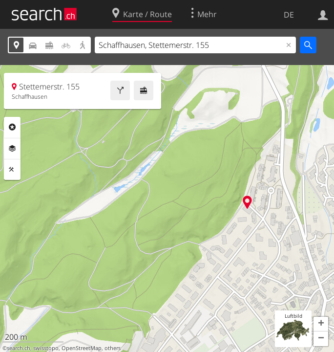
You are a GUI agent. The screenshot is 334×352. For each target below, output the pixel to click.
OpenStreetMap (82, 348)
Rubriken (12, 127)
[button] (320, 324)
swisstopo (46, 348)
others (112, 348)
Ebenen (12, 148)
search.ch (18, 348)
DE (289, 14)
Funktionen (12, 169)
